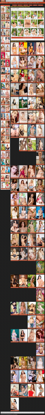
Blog (37, 2)
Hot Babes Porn (3, 2)
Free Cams (21, 2)
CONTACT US (43, 414)
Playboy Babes (30, 2)
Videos (18, 2)
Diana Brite (18, 8)
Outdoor (14, 8)
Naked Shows (25, 2)
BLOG (40, 414)
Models (7, 2)
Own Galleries (11, 2)
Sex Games (34, 2)
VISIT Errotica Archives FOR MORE (27, 37)
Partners (15, 2)
